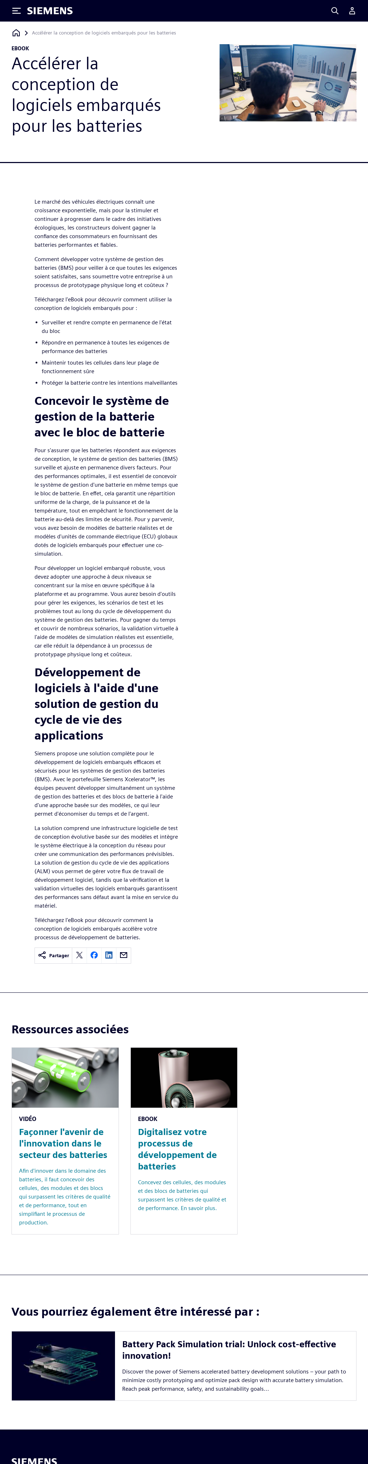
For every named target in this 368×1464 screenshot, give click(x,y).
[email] (123, 955)
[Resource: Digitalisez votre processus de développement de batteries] (184, 1140)
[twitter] (79, 955)
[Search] (335, 11)
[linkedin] (109, 955)
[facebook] (94, 955)
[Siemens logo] (50, 10)
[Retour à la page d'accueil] (16, 32)
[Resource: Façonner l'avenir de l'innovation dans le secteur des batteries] (65, 1140)
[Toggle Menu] (17, 11)
